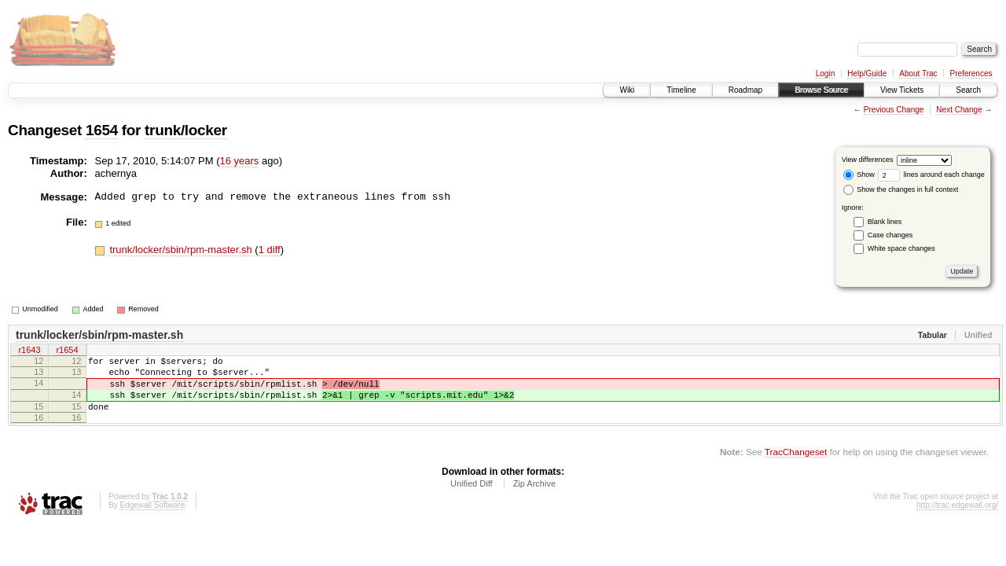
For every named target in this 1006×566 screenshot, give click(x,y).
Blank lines (885, 222)
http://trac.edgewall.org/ (957, 519)
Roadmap (745, 90)
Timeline (681, 90)
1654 (102, 130)
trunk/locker (186, 130)
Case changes (890, 235)
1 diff (270, 249)
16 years (239, 161)
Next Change (959, 109)
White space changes (901, 248)
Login (825, 73)
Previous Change (894, 109)
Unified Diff (471, 497)
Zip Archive (534, 497)
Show (859, 174)
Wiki (626, 90)
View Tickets (901, 90)
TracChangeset (796, 466)
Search (968, 90)
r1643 (29, 351)
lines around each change (931, 174)
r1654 (67, 351)
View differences (868, 160)
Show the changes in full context (901, 189)
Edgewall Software (152, 519)
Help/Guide (867, 73)
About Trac (918, 73)
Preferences (971, 73)
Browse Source (821, 90)
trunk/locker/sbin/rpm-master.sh (182, 249)
